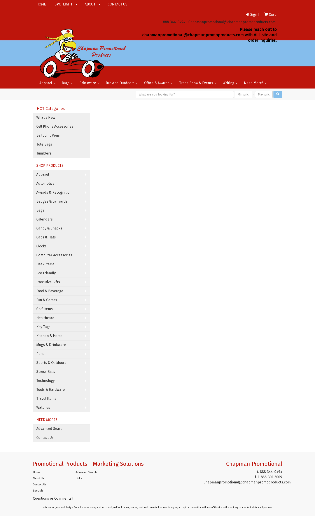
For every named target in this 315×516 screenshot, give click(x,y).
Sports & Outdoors (51, 363)
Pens (40, 354)
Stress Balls (45, 372)
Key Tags (43, 327)
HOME (41, 4)
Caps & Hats (46, 237)
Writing (230, 83)
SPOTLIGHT (63, 4)
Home (36, 472)
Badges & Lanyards (52, 201)
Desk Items (45, 264)
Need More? (255, 83)
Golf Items (44, 309)
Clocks (41, 246)
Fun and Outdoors (122, 83)
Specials (38, 490)
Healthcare (45, 318)
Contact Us (45, 438)
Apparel (47, 83)
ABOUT (90, 4)
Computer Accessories (54, 255)
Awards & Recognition (54, 192)
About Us (38, 478)
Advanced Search (50, 429)
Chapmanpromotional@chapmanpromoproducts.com (232, 22)
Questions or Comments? (53, 498)
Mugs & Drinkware (51, 345)
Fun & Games (46, 300)
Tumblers (43, 153)
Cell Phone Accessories (54, 126)
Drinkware (89, 83)
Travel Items (46, 398)
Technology (45, 381)
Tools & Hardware (50, 389)
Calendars (44, 219)
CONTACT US (117, 4)
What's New (45, 117)
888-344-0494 (174, 22)
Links (78, 478)
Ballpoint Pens (48, 135)
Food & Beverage (49, 291)
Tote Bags (44, 144)
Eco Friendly (46, 273)
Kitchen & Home (49, 336)
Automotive (45, 183)
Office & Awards (158, 83)
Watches (43, 407)
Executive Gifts (48, 282)
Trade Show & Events (197, 83)
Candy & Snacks (49, 228)
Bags (67, 83)
